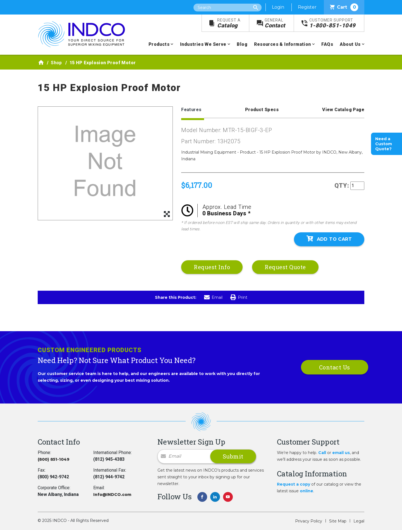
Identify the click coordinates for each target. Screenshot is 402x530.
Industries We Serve (203, 44)
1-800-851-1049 (332, 23)
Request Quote (285, 267)
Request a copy (293, 484)
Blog (242, 44)
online (306, 490)
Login (278, 7)
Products (159, 44)
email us (341, 452)
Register (307, 7)
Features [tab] (191, 109)
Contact (275, 23)
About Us (350, 44)
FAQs (327, 44)
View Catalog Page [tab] (343, 109)
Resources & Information (282, 44)
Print (238, 297)
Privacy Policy (308, 521)
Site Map (337, 521)
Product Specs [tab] (262, 109)
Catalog (229, 23)
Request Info (212, 267)
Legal (358, 521)
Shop (56, 62)
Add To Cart (329, 239)
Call (322, 452)
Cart (344, 7)
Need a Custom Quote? (383, 143)
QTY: (341, 185)
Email (213, 297)
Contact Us (334, 367)
